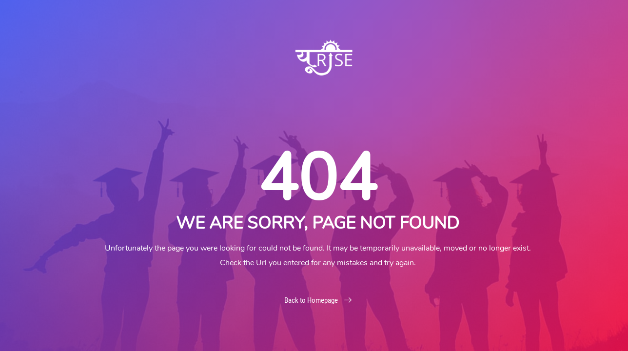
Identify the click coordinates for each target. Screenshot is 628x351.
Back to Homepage (318, 300)
